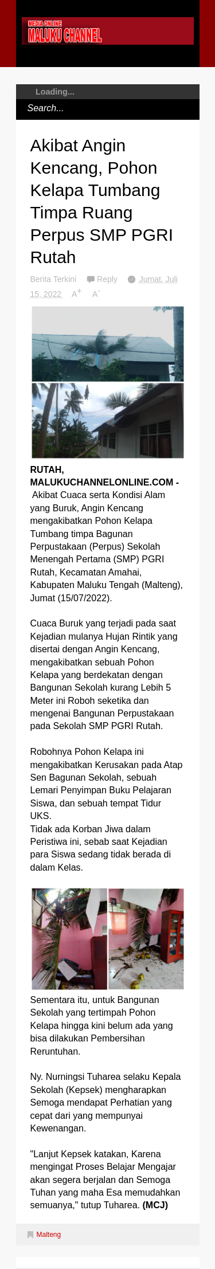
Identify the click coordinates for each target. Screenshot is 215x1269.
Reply (108, 279)
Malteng (49, 1235)
